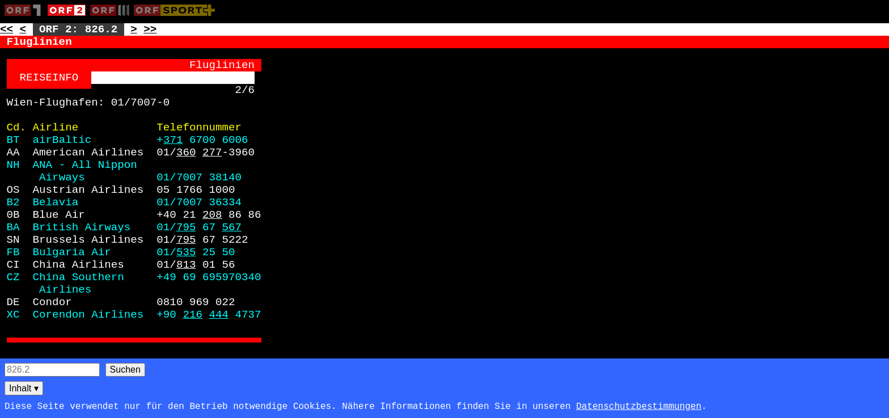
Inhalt (24, 388)
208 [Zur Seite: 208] (212, 215)
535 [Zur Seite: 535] (186, 252)
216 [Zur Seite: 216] (192, 315)
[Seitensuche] (52, 370)
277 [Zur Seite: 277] (212, 152)
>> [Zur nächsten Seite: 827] (149, 29)
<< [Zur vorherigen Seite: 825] (6, 29)
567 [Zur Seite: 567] (232, 227)
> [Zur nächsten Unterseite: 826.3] (133, 29)
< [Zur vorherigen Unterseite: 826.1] (23, 29)
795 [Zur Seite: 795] (186, 227)
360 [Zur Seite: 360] (186, 152)
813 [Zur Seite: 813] (186, 265)
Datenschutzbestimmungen (638, 407)
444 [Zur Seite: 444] (218, 315)
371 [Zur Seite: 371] (173, 140)
